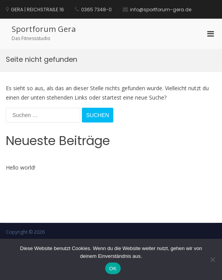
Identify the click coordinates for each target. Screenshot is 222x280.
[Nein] (212, 259)
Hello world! (20, 167)
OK (112, 268)
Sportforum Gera (44, 29)
